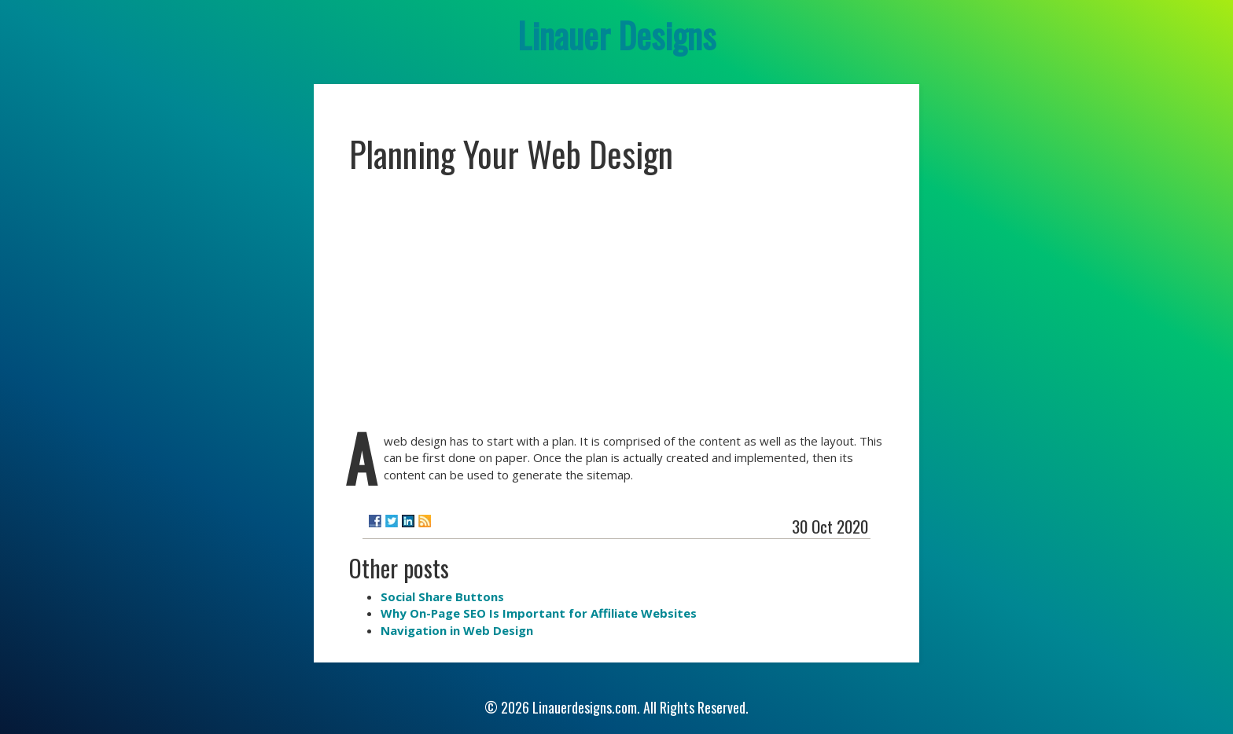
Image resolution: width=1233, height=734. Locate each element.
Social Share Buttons (442, 596)
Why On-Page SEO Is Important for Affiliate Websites (539, 613)
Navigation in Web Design (457, 630)
